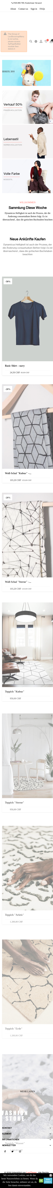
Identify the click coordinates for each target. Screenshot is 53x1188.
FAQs (42, 9)
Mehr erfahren (48, 1181)
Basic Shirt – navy (15, 433)
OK (41, 1181)
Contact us (23, 9)
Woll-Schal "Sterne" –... (18, 655)
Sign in (34, 9)
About (13, 9)
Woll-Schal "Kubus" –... (18, 546)
